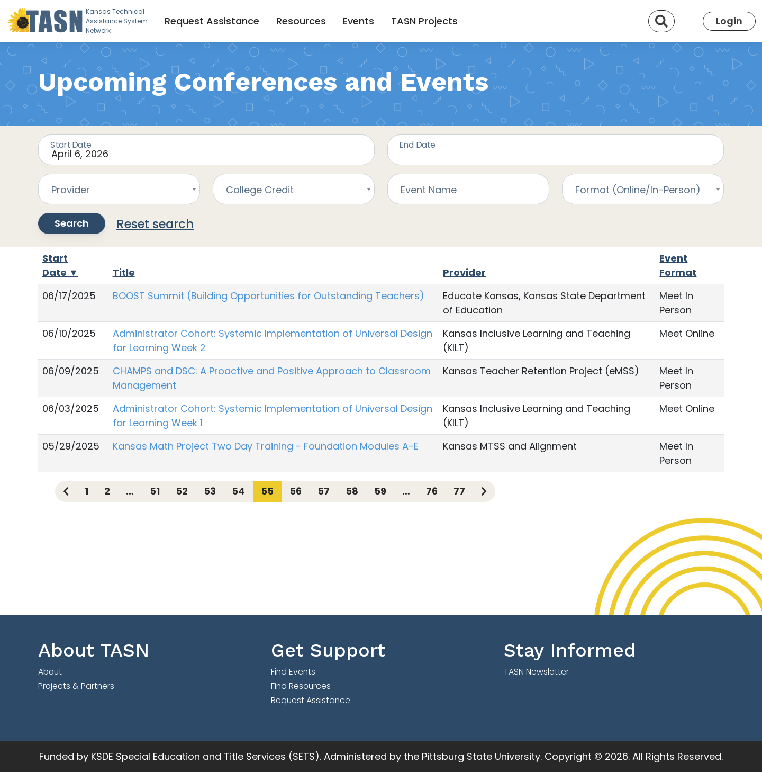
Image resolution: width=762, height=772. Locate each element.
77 (459, 491)
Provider (464, 272)
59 (380, 491)
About (50, 672)
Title (124, 272)
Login (729, 21)
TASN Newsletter (536, 672)
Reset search (155, 224)
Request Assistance (212, 21)
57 (324, 491)
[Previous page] (66, 491)
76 (432, 491)
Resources (301, 21)
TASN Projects (424, 21)
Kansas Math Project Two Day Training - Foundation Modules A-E (266, 446)
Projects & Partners (76, 686)
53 (210, 491)
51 (155, 491)
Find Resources (301, 686)
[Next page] (484, 491)
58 (352, 491)
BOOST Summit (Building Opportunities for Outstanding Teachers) (268, 295)
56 (295, 491)
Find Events (293, 672)
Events (358, 21)
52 (182, 491)
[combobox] (119, 189)
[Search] (661, 21)
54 (238, 491)
